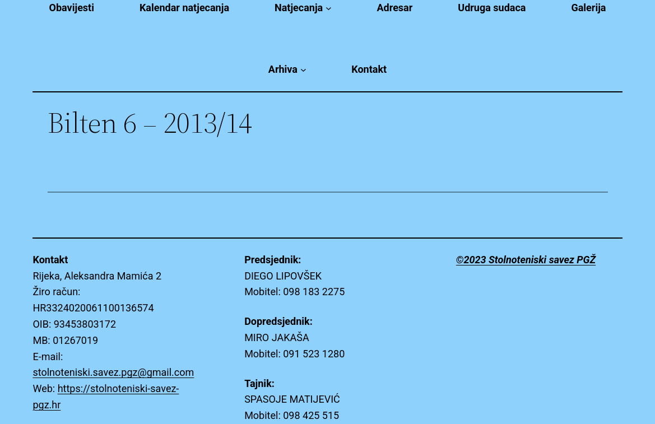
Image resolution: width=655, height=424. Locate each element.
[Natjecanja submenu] (329, 8)
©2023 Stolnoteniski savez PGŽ (526, 259)
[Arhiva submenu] (303, 70)
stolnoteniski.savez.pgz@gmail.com (113, 372)
